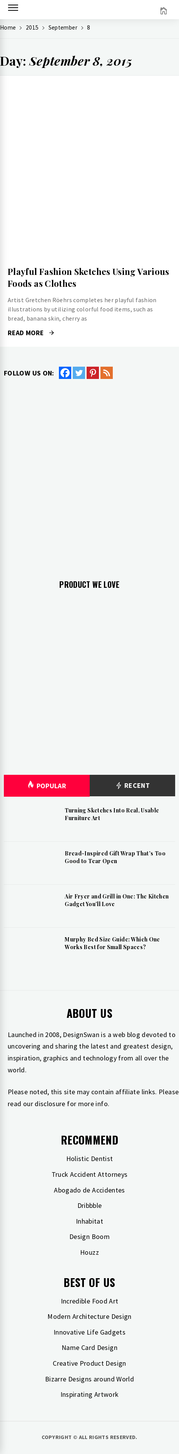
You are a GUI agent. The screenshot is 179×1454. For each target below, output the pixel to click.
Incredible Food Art (90, 1301)
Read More (31, 333)
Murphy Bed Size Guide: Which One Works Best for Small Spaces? (112, 943)
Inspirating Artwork (89, 1394)
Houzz (89, 1252)
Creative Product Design (89, 1363)
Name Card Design (89, 1347)
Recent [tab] (132, 786)
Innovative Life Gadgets (89, 1332)
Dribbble (89, 1205)
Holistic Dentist (89, 1158)
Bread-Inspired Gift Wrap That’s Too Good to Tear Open (115, 857)
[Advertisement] (89, 473)
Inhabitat (89, 1221)
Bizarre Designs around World (89, 1379)
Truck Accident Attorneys (90, 1174)
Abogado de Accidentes (89, 1190)
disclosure (50, 1103)
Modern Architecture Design (89, 1316)
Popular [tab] (46, 785)
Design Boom (89, 1236)
